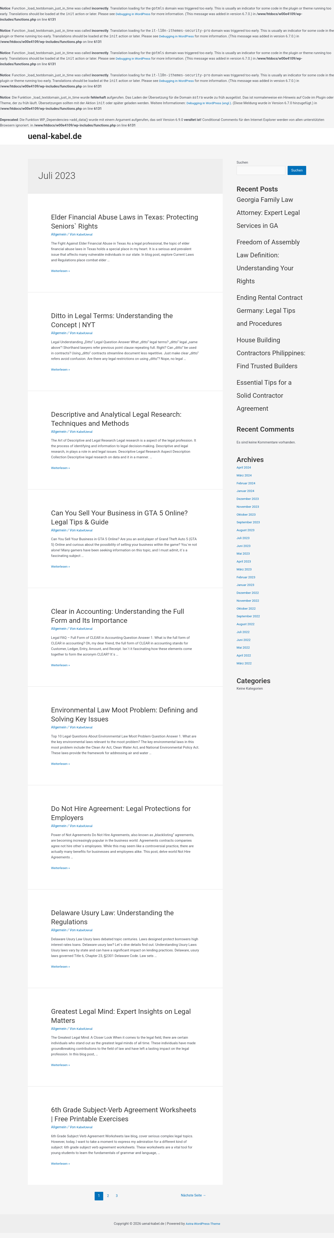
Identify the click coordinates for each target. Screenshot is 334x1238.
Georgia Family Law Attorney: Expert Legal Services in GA (268, 213)
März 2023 (245, 570)
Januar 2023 (246, 586)
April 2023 (244, 562)
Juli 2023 (244, 539)
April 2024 (244, 468)
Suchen (242, 162)
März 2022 (245, 664)
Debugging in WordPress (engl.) (210, 103)
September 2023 (249, 523)
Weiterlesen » (61, 271)
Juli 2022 (244, 633)
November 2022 (249, 601)
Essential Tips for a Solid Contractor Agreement (264, 396)
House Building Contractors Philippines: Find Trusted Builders (271, 354)
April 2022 (244, 656)
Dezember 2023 (249, 500)
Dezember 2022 (249, 594)
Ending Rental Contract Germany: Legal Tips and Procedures (270, 311)
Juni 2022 (244, 641)
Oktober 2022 (247, 609)
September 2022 (249, 617)
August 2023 (246, 531)
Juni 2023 (244, 547)
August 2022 (246, 625)
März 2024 (245, 476)
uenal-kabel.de (55, 136)
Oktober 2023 (247, 515)
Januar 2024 (246, 492)
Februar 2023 (247, 578)
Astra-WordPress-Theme (203, 1229)
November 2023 (249, 507)
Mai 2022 (244, 648)
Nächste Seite (192, 1200)
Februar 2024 (247, 484)
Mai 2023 (244, 554)
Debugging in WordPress (135, 14)
